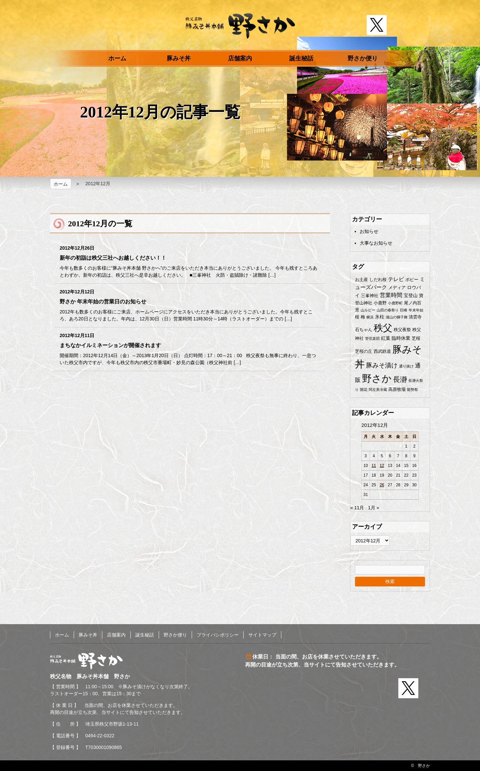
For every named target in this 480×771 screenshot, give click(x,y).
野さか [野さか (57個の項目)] (377, 378)
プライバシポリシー (218, 634)
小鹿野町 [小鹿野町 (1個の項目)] (395, 303)
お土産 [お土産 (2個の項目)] (361, 279)
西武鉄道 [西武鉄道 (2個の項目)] (382, 351)
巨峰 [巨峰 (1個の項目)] (403, 310)
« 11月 (357, 507)
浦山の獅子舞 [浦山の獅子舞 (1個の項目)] (397, 317)
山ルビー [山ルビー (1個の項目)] (368, 310)
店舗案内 (240, 58)
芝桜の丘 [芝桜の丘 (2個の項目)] (363, 351)
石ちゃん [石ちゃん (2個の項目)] (363, 329)
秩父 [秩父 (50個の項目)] (383, 327)
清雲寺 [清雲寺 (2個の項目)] (415, 316)
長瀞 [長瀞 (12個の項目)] (400, 379)
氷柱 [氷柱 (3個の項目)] (379, 316)
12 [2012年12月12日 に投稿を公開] (382, 465)
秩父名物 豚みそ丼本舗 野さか (240, 26)
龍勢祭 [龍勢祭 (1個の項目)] (412, 390)
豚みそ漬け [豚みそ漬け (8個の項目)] (382, 365)
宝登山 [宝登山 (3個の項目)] (411, 295)
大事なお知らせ (376, 243)
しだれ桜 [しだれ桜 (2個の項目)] (378, 279)
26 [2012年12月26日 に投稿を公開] (382, 485)
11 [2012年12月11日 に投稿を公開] (374, 465)
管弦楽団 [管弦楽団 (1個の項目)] (372, 338)
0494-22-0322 (99, 735)
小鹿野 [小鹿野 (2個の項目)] (380, 302)
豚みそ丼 (179, 58)
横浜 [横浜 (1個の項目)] (370, 317)
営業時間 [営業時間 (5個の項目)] (391, 295)
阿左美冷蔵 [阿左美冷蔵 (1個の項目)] (378, 390)
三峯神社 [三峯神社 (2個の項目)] (369, 295)
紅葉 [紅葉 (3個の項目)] (385, 338)
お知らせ (369, 231)
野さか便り (363, 58)
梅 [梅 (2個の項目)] (363, 316)
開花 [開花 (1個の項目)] (363, 390)
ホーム (117, 58)
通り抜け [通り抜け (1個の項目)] (406, 366)
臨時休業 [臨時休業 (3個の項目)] (401, 338)
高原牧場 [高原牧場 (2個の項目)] (397, 389)
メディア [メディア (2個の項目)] (397, 287)
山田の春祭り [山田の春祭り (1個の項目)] (388, 310)
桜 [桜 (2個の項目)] (357, 316)
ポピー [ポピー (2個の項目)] (411, 279)
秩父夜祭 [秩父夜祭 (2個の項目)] (402, 329)
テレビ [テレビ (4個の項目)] (396, 279)
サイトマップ (262, 634)
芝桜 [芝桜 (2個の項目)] (416, 338)
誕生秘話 (301, 58)
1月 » (373, 507)
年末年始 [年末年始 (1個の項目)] (416, 310)
